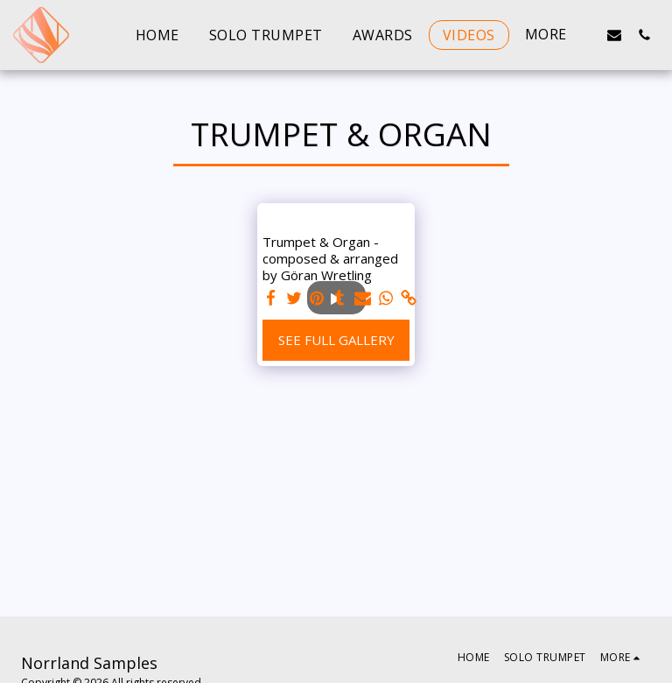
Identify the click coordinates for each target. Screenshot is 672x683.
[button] (614, 34)
